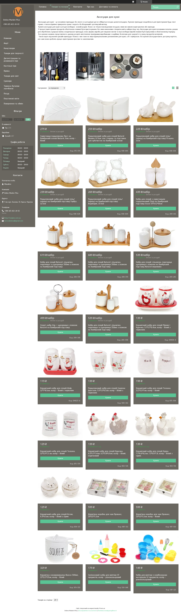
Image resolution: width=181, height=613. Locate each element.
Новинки (7, 38)
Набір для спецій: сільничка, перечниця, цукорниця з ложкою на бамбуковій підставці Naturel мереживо (154, 264)
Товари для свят (11, 76)
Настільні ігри (10, 66)
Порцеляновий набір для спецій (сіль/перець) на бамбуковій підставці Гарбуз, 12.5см (58, 201)
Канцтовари (9, 48)
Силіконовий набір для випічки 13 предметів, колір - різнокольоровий (104, 576)
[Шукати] (177, 7)
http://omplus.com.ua (12, 218)
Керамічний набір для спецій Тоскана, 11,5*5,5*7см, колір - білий (153, 389)
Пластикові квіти (11, 98)
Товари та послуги (59, 7)
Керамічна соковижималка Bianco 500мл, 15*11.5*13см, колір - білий (59, 576)
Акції (6, 43)
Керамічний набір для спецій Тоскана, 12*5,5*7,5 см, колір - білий (57, 452)
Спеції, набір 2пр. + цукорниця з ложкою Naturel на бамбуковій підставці (58, 326)
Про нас (90, 7)
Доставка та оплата (108, 7)
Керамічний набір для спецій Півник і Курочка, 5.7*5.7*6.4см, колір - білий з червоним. (153, 327)
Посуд (6, 93)
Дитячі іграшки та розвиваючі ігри (12, 59)
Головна (42, 7)
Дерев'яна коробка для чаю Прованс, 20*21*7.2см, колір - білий (153, 515)
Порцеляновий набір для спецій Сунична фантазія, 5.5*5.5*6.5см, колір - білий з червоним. (106, 390)
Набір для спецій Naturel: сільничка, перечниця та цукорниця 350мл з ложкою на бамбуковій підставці (107, 327)
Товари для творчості (14, 53)
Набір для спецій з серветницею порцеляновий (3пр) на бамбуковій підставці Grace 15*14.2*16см (152, 201)
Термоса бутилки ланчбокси (11, 87)
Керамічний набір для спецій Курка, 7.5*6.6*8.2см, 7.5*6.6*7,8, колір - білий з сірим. (154, 453)
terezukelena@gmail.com (13, 221)
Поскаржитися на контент (88, 610)
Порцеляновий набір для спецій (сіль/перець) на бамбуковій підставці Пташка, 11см (155, 138)
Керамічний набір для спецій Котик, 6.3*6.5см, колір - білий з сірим (56, 515)
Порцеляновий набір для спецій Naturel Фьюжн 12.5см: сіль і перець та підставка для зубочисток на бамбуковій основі (107, 138)
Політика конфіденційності (107, 610)
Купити (60, 145)
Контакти (77, 7)
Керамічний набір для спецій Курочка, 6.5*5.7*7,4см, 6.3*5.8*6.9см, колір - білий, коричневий (107, 453)
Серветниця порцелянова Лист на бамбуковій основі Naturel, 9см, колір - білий (58, 138)
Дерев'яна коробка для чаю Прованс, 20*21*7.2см (105, 515)
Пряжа (7, 71)
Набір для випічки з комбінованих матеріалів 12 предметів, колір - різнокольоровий (151, 577)
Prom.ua (102, 608)
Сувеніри (8, 81)
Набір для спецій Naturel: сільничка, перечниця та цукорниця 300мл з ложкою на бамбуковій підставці (59, 264)
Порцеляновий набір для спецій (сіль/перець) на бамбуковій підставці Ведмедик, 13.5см (105, 201)
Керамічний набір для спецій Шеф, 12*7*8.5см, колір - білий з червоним (57, 389)
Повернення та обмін (13, 103)
